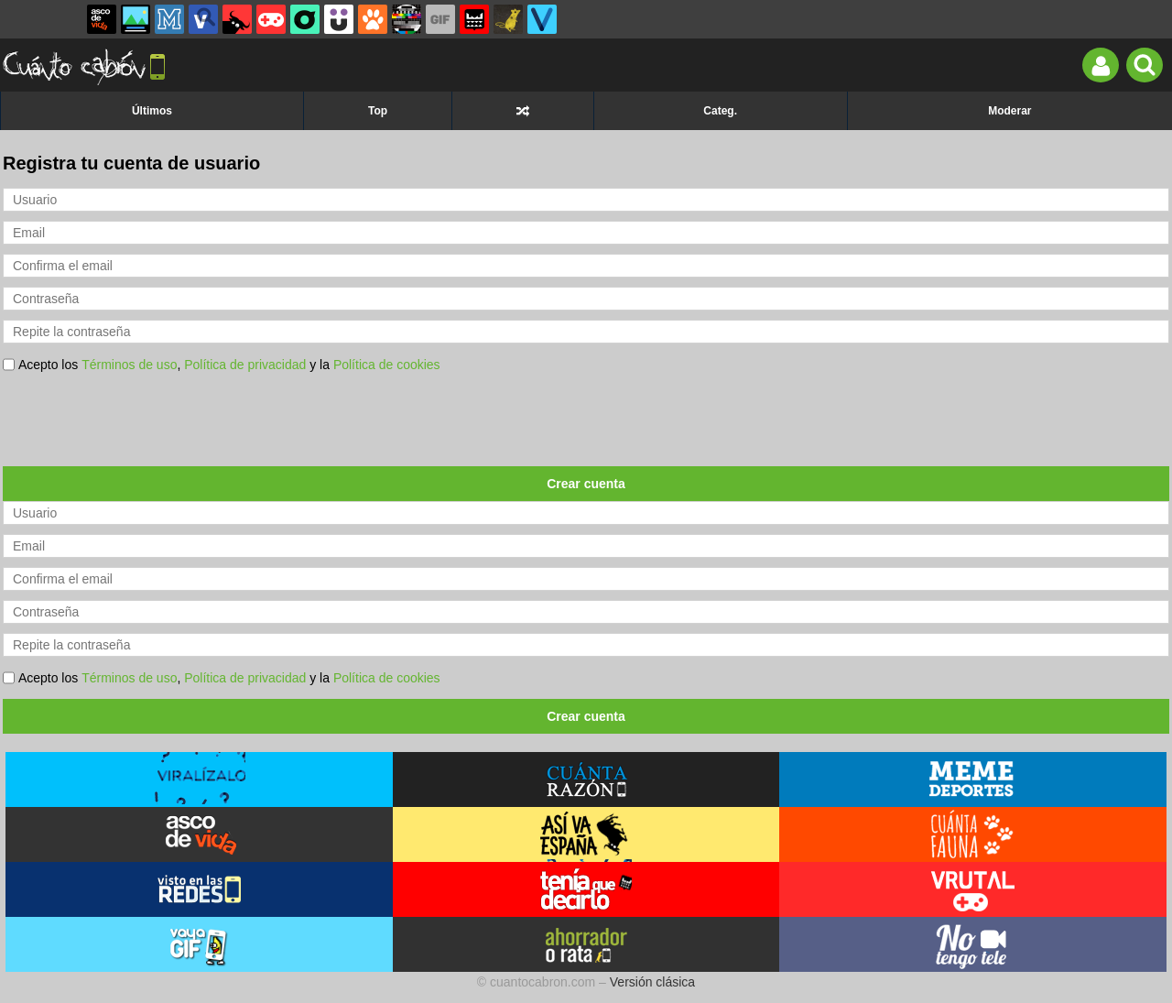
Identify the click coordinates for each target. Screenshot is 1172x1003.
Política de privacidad (245, 364)
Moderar (1009, 110)
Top (377, 110)
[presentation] (142, 421)
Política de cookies (386, 364)
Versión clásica (652, 982)
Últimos (152, 110)
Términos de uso (129, 364)
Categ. (720, 110)
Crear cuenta (586, 483)
